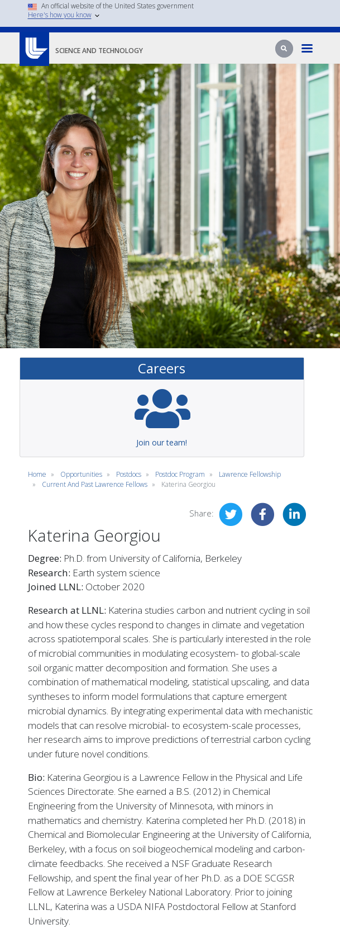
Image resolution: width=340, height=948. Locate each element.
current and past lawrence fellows (94, 484)
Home (37, 474)
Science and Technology (99, 50)
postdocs (128, 474)
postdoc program (180, 474)
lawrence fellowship (250, 474)
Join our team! (161, 442)
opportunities (81, 474)
